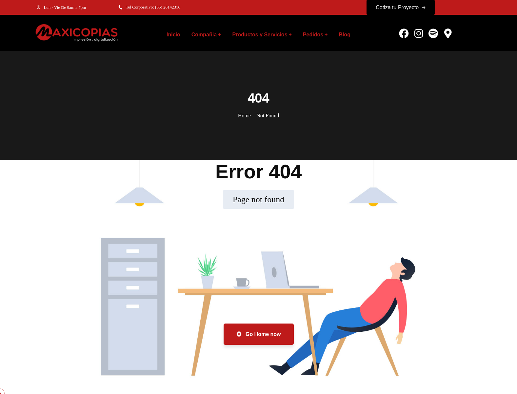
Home (244, 115)
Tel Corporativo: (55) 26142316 (153, 7)
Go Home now (258, 334)
